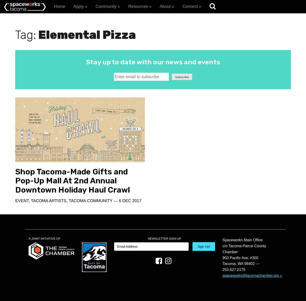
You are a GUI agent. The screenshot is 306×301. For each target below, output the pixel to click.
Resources (138, 6)
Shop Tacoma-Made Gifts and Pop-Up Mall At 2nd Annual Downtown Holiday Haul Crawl (72, 181)
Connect (190, 6)
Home (59, 6)
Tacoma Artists (48, 201)
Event (22, 201)
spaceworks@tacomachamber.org (250, 275)
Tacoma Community (90, 201)
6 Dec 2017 (130, 201)
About (165, 6)
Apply (78, 6)
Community (106, 6)
